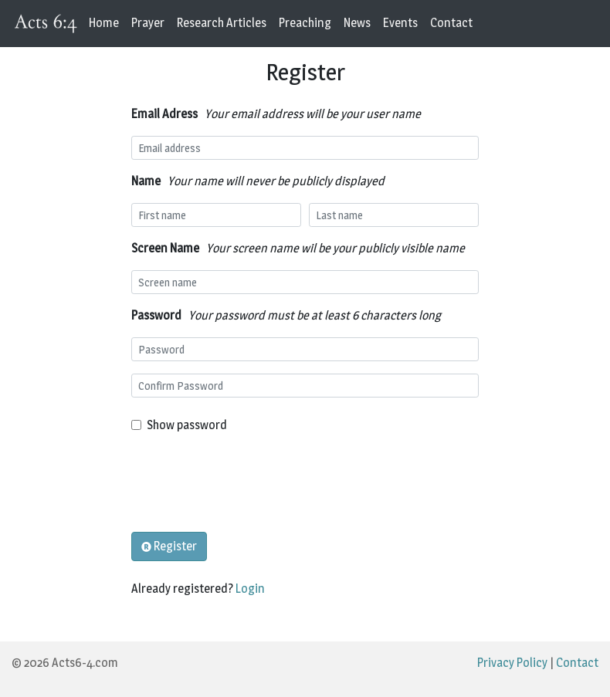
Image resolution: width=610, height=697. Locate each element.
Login (250, 588)
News (357, 22)
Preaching (305, 22)
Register (169, 546)
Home (104, 22)
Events (400, 22)
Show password (187, 425)
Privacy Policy (512, 662)
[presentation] (248, 483)
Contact (451, 22)
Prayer (147, 22)
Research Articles (221, 22)
